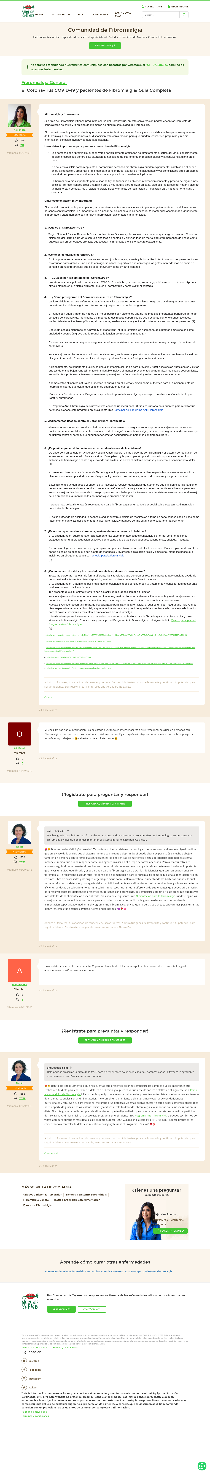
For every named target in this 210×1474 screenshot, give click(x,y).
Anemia (106, 1271)
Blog (81, 14)
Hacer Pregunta (170, 1230)
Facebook (31, 1369)
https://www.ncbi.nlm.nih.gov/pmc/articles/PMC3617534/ (69, 657)
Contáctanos (92, 1309)
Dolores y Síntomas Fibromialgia (86, 1194)
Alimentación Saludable (60, 1271)
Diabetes (150, 1271)
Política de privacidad (34, 1347)
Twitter (29, 1387)
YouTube (30, 1361)
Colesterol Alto (120, 1271)
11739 (22, 862)
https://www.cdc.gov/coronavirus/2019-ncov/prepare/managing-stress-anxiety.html (79, 668)
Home (39, 14)
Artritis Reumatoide (87, 1271)
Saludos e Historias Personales (42, 1194)
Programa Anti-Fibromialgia (150, 1115)
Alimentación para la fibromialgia (156, 896)
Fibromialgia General (44, 82)
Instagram (31, 1378)
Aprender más (61, 1309)
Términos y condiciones (64, 1347)
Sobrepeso (137, 1271)
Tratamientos (60, 14)
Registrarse (178, 6)
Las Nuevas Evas (123, 14)
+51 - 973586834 (157, 65)
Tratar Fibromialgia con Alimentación (77, 1200)
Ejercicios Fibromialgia (37, 1205)
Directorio (100, 14)
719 (22, 145)
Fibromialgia (164, 1271)
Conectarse (152, 6)
